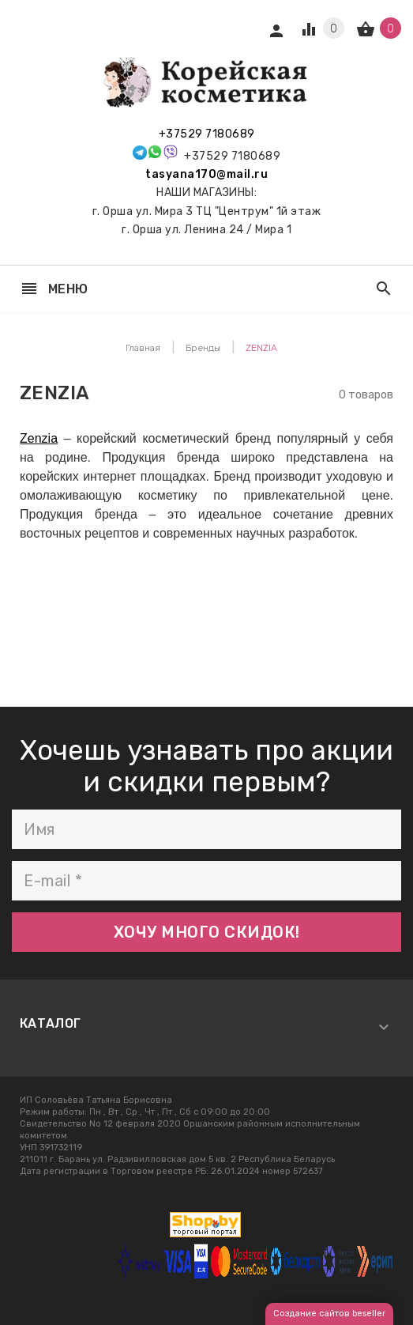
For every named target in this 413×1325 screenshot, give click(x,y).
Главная (143, 347)
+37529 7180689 (207, 134)
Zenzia (39, 438)
